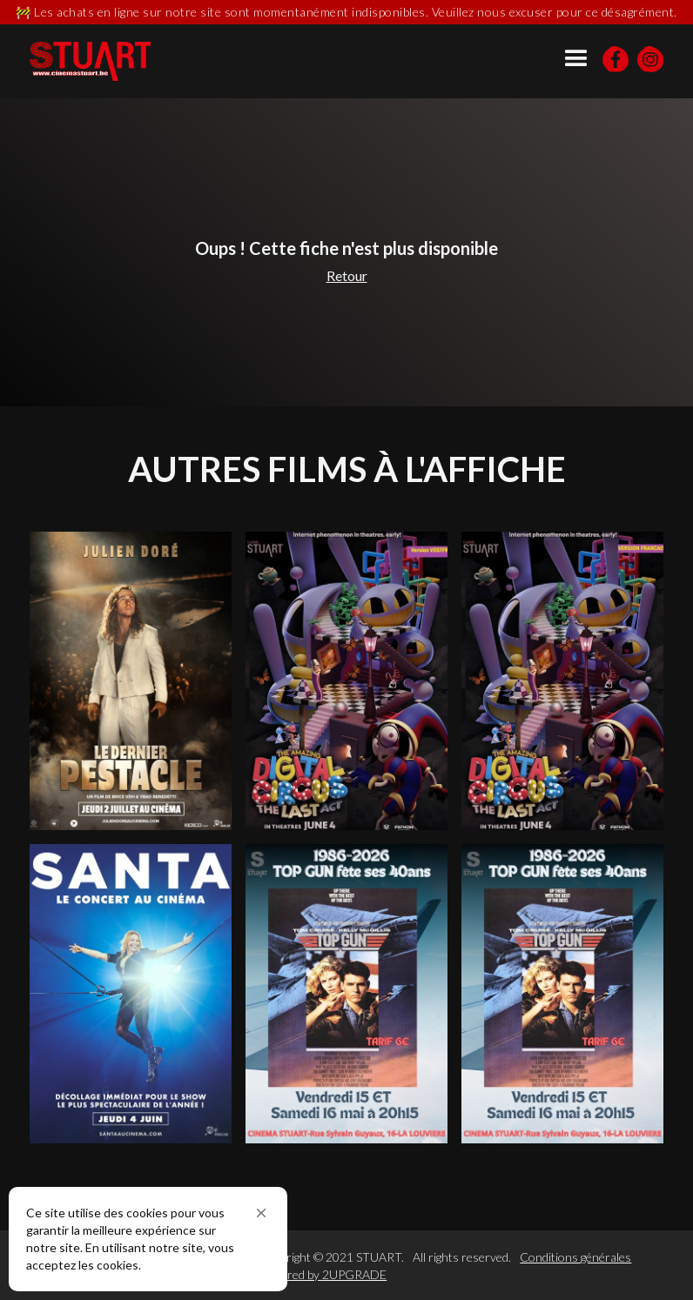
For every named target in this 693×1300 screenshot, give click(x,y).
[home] (90, 61)
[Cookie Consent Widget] (148, 1239)
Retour (346, 275)
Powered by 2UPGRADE (323, 1274)
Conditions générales (575, 1257)
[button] (261, 1213)
